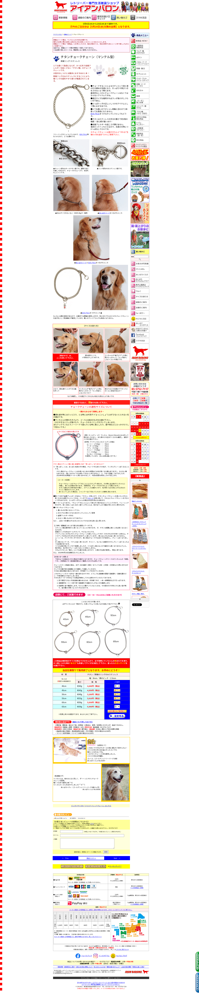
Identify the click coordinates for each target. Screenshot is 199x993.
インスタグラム (100, 957)
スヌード (90, 498)
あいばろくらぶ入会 (99, 969)
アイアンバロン (57, 34)
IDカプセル (83, 134)
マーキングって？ (115, 868)
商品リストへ (91, 860)
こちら (92, 823)
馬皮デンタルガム (140, 500)
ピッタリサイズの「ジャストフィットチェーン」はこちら (91, 806)
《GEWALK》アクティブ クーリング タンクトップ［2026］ (140, 523)
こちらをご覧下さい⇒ (122, 951)
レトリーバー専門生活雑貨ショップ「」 (101, 986)
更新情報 (60, 969)
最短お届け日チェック (113, 969)
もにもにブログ (118, 957)
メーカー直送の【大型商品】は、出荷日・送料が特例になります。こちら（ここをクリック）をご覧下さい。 (100, 911)
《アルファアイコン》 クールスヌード (140, 571)
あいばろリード (104, 213)
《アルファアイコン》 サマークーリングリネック (140, 548)
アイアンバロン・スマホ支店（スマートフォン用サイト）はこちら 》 (101, 980)
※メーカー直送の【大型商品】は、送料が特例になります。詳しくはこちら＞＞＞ (78, 938)
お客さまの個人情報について (84, 969)
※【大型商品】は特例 (136, 890)
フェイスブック (83, 957)
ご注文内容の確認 (126, 969)
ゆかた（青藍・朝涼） (140, 593)
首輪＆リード (68, 34)
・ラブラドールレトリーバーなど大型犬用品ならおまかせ (101, 984)
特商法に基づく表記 (138, 969)
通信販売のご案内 (69, 969)
